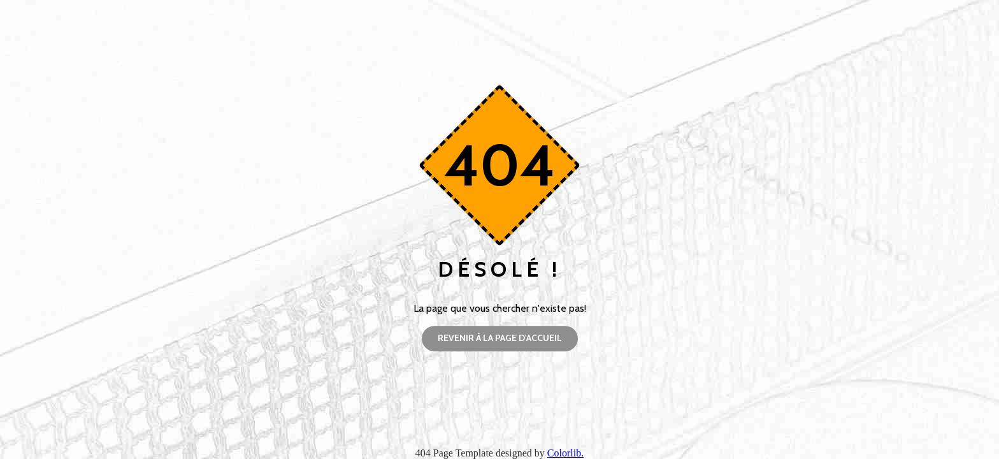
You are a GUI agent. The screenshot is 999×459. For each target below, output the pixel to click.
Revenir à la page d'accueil (500, 338)
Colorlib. (565, 453)
